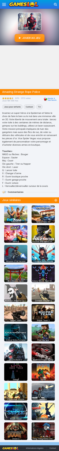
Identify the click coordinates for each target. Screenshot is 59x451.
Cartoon (29, 107)
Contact (52, 448)
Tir (39, 107)
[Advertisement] (29, 67)
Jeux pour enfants (12, 107)
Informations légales (34, 448)
